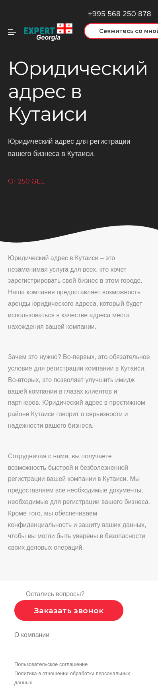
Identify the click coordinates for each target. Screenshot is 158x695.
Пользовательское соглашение (51, 664)
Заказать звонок (68, 610)
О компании (31, 634)
